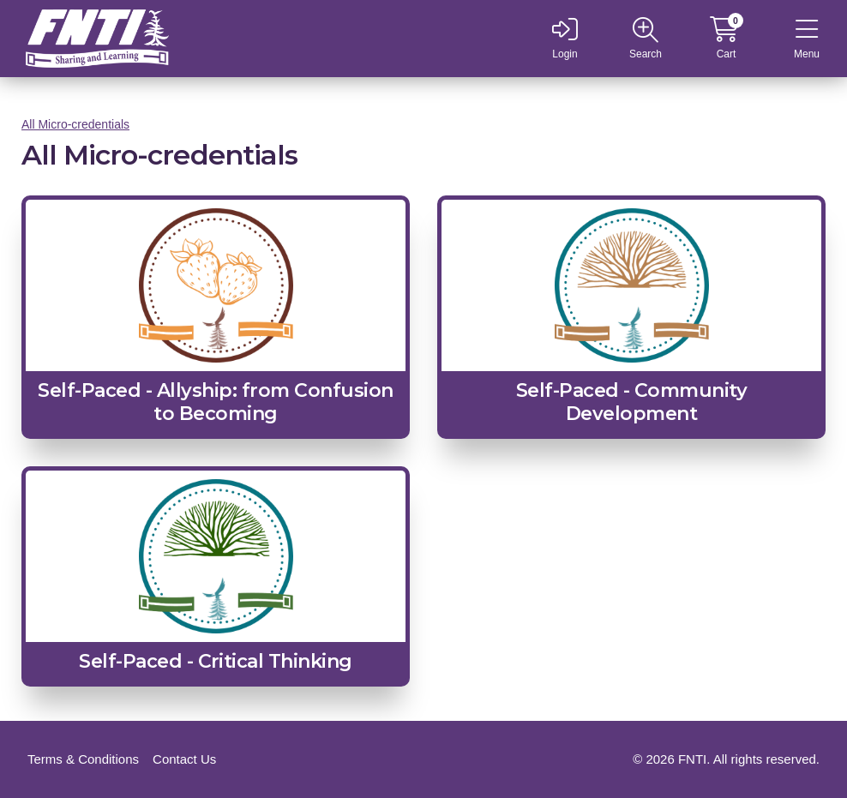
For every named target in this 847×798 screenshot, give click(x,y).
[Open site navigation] (645, 38)
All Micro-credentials (75, 124)
